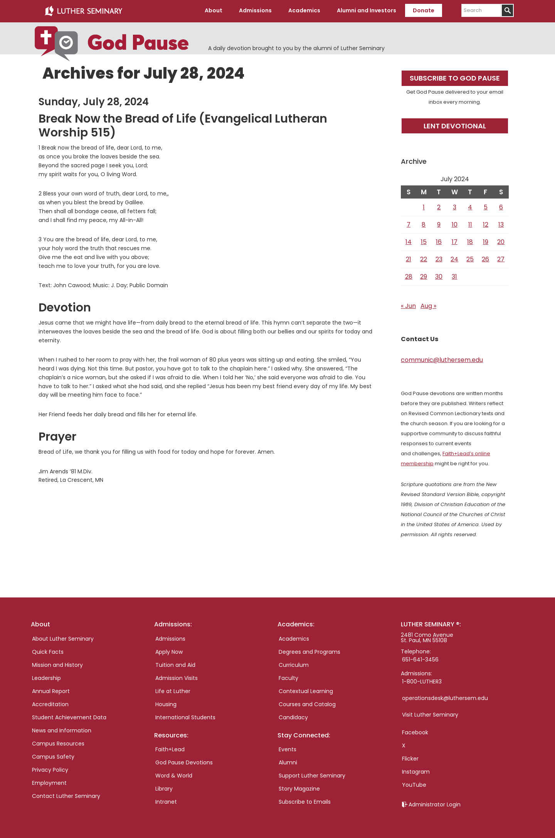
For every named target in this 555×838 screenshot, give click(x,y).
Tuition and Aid (175, 664)
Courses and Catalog (307, 703)
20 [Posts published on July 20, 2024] (501, 241)
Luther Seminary (83, 11)
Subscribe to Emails (305, 800)
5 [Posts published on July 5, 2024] (486, 206)
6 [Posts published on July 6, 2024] (501, 206)
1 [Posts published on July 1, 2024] (424, 206)
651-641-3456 (420, 658)
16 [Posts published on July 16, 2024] (439, 241)
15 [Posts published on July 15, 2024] (424, 241)
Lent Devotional (455, 125)
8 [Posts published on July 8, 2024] (424, 223)
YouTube (414, 784)
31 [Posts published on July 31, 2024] (454, 275)
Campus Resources (58, 742)
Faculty (288, 677)
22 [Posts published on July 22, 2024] (423, 258)
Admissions (170, 637)
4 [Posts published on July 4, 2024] (470, 206)
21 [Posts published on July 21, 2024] (408, 258)
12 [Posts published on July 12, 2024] (485, 223)
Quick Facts (48, 651)
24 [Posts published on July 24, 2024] (454, 258)
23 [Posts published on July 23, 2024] (439, 258)
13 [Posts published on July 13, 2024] (501, 223)
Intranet (166, 800)
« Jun (408, 305)
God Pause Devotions (184, 761)
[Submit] (507, 10)
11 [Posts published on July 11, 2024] (470, 223)
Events (287, 748)
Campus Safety (53, 755)
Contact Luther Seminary (66, 795)
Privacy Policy (50, 768)
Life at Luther (172, 690)
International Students (185, 716)
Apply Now (169, 651)
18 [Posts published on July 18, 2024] (470, 241)
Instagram (416, 770)
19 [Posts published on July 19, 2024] (485, 241)
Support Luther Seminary (312, 774)
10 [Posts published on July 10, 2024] (454, 223)
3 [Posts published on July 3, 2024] (454, 206)
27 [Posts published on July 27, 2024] (501, 258)
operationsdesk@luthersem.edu (445, 697)
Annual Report (51, 690)
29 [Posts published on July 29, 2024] (423, 275)
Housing (166, 703)
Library (164, 787)
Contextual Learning (306, 690)
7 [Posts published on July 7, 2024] (408, 223)
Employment (49, 782)
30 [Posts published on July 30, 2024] (438, 275)
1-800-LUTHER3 (422, 680)
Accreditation (50, 703)
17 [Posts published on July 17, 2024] (454, 241)
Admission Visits (176, 677)
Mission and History (57, 664)
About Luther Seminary (63, 637)
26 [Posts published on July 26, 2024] (485, 258)
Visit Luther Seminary (430, 713)
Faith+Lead (170, 748)
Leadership (46, 677)
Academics (294, 637)
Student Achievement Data (69, 716)
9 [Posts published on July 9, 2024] (439, 223)
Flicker (410, 757)
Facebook (415, 731)
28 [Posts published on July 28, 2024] (408, 275)
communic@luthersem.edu (442, 359)
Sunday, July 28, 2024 (94, 101)
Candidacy (293, 716)
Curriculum (294, 664)
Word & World (173, 774)
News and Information (61, 729)
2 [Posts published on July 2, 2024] (439, 206)
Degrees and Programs (309, 651)
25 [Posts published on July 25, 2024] (470, 258)
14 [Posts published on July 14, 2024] (408, 241)
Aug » (428, 305)
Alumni (288, 761)
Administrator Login (435, 803)
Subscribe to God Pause (455, 77)
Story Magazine (299, 787)
